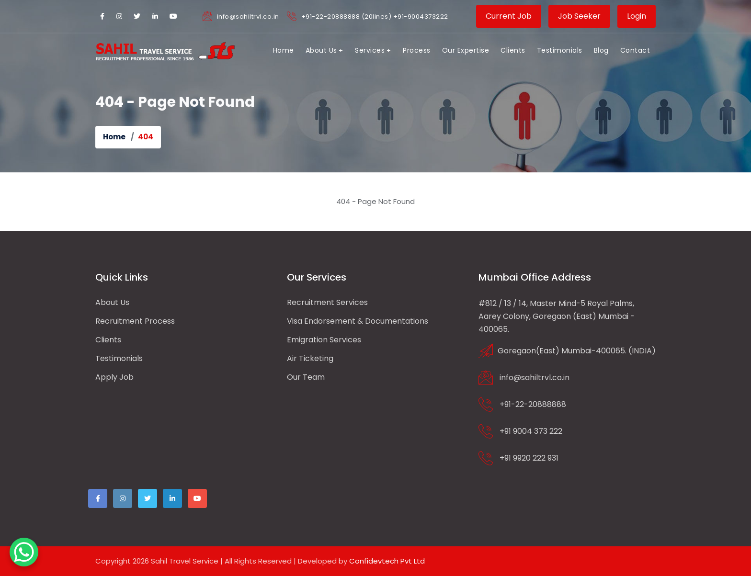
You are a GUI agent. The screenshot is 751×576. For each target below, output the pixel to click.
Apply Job (114, 377)
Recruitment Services (327, 302)
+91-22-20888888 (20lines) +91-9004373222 (374, 16)
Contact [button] (635, 50)
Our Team (306, 377)
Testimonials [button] (559, 50)
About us (112, 302)
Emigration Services (324, 339)
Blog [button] (601, 50)
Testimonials (119, 358)
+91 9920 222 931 (529, 457)
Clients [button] (513, 50)
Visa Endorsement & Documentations (357, 321)
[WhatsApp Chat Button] (24, 552)
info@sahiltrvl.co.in (248, 16)
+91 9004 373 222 (531, 430)
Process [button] (417, 50)
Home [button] (283, 50)
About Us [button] (321, 50)
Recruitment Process (135, 321)
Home (114, 137)
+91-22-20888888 (533, 403)
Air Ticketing (310, 358)
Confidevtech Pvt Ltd (387, 561)
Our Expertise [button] (465, 50)
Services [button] (370, 50)
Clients (108, 339)
